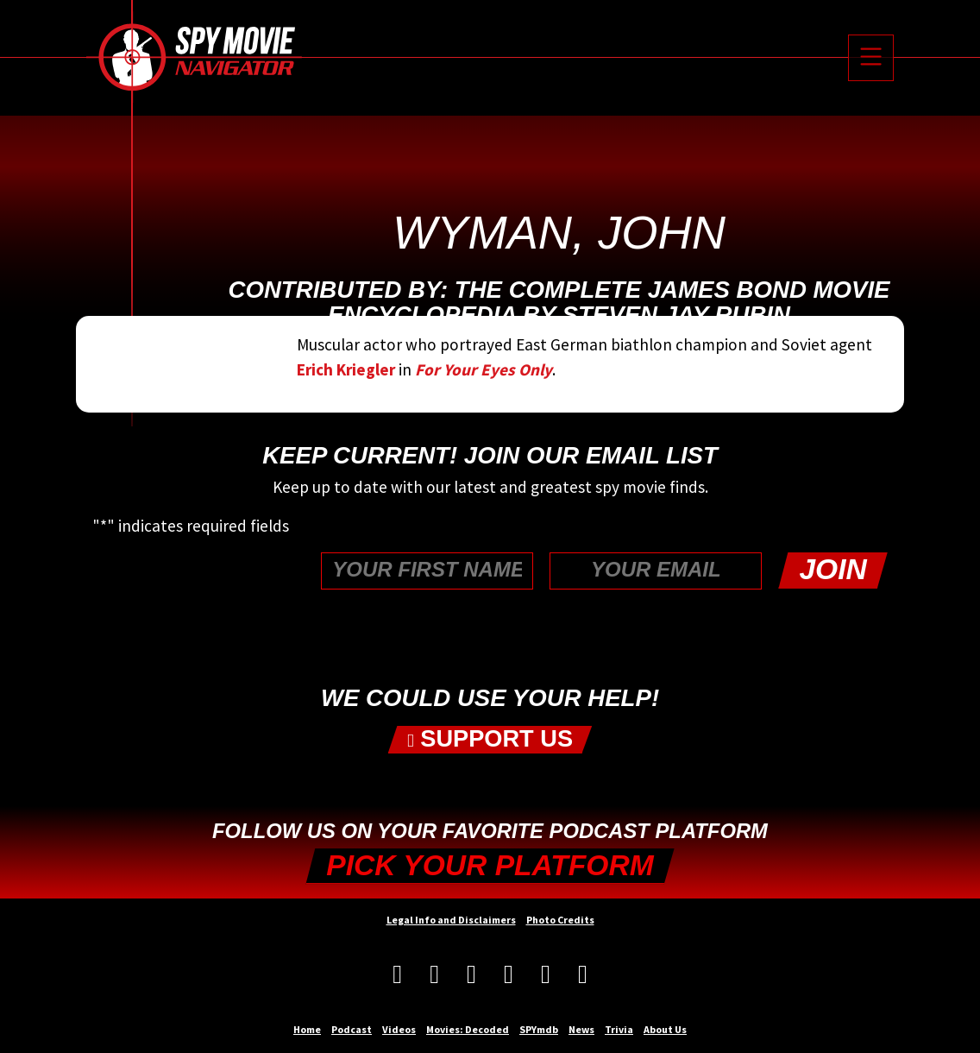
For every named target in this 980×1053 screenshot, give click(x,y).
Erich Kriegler (346, 369)
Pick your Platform (489, 865)
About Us (665, 1029)
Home (307, 1029)
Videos (399, 1029)
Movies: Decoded (467, 1029)
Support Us (490, 739)
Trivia (619, 1029)
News (581, 1029)
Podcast (351, 1029)
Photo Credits (560, 919)
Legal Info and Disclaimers (451, 919)
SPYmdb (538, 1029)
